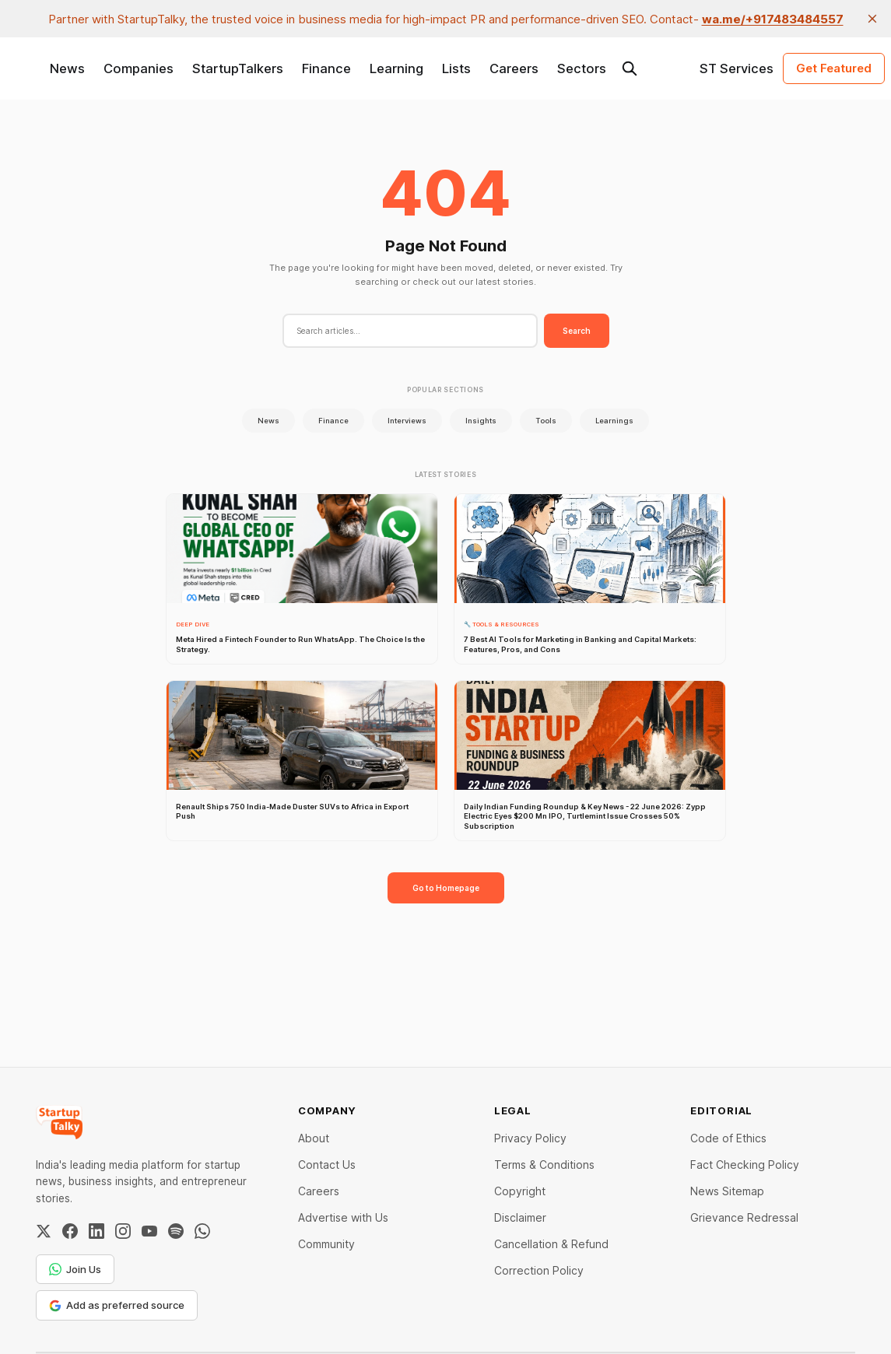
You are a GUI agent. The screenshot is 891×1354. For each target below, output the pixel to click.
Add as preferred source (116, 1305)
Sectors (581, 68)
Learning (396, 68)
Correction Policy (539, 1270)
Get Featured (834, 68)
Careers (513, 68)
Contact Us (327, 1164)
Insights (480, 420)
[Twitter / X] (43, 1231)
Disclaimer (520, 1217)
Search (577, 330)
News (67, 68)
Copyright (519, 1191)
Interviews (407, 420)
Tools (545, 420)
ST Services (736, 68)
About (313, 1138)
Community (326, 1244)
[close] (872, 18)
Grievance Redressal (744, 1217)
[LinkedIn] (96, 1231)
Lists (456, 68)
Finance (326, 68)
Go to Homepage (445, 888)
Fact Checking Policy (744, 1164)
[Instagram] (123, 1231)
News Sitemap (727, 1191)
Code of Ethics (728, 1138)
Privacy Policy (530, 1138)
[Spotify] (176, 1231)
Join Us (75, 1269)
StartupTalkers (237, 68)
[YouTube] (149, 1231)
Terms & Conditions (544, 1164)
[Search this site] (629, 68)
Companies (138, 68)
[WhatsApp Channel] (202, 1231)
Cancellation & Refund (551, 1244)
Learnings (614, 420)
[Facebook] (70, 1231)
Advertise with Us (343, 1217)
